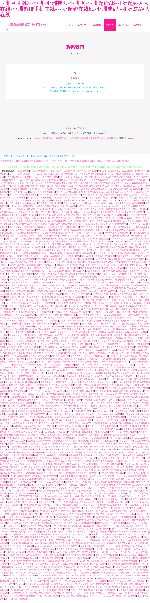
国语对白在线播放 (15, 302)
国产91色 (9, 540)
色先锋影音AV (6, 214)
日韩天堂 (32, 396)
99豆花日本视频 (21, 376)
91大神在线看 (93, 247)
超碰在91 (130, 469)
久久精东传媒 (135, 428)
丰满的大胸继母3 (95, 176)
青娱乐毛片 (132, 220)
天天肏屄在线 (23, 294)
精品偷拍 (139, 288)
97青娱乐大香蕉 (16, 478)
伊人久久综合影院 (113, 370)
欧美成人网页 (116, 302)
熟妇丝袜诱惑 (139, 261)
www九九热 (16, 425)
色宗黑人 (63, 244)
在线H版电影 (123, 522)
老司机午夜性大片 (50, 481)
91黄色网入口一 (76, 305)
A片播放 (32, 296)
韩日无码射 (97, 575)
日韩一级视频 (27, 276)
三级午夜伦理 (81, 288)
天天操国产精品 (63, 543)
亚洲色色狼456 (119, 332)
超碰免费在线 (19, 598)
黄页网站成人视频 (72, 217)
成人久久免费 (110, 317)
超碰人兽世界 (98, 279)
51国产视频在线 (7, 253)
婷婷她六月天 (125, 402)
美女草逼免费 (121, 226)
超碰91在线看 (11, 241)
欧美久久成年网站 (43, 209)
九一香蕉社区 (101, 373)
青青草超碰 (41, 232)
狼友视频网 (5, 522)
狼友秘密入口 (17, 569)
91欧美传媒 (136, 238)
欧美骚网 (85, 338)
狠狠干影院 (91, 267)
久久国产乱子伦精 (50, 235)
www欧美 (61, 253)
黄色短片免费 (15, 176)
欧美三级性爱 (52, 279)
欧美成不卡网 (60, 364)
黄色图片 (137, 296)
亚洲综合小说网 (141, 572)
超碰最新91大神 (26, 308)
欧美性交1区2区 (25, 534)
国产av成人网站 (70, 296)
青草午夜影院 (127, 182)
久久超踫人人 (52, 273)
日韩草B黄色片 (70, 496)
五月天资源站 (114, 484)
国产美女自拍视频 (137, 396)
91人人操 (108, 414)
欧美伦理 (131, 390)
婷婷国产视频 (44, 528)
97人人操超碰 (131, 507)
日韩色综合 (102, 478)
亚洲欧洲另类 (47, 200)
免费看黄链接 (97, 563)
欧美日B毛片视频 (13, 299)
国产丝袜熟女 (37, 472)
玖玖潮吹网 (40, 329)
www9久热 (142, 323)
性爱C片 (9, 212)
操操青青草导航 (80, 446)
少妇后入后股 (134, 414)
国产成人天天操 (109, 522)
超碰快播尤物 (115, 548)
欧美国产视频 (113, 566)
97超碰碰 (110, 496)
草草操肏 (14, 264)
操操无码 (119, 472)
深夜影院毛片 (100, 499)
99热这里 (88, 592)
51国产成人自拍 (138, 235)
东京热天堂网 (13, 452)
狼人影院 (65, 291)
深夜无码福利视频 (33, 428)
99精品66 (121, 343)
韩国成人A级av (107, 206)
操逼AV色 (85, 258)
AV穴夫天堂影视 (121, 279)
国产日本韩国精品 (8, 188)
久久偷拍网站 (93, 311)
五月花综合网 (132, 525)
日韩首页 (37, 414)
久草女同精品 (117, 250)
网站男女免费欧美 (90, 554)
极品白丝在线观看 (114, 179)
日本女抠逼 (86, 484)
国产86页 (21, 361)
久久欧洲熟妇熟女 (82, 376)
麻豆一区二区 (98, 431)
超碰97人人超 (75, 282)
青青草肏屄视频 (76, 519)
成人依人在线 (54, 220)
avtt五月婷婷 (45, 592)
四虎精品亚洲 (89, 320)
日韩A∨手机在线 (95, 446)
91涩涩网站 (74, 238)
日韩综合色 (81, 276)
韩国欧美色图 (73, 261)
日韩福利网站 (118, 543)
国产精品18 (99, 496)
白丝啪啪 (48, 472)
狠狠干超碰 (10, 516)
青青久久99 (133, 299)
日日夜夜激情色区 (21, 510)
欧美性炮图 (87, 402)
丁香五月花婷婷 (101, 229)
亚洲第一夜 (22, 446)
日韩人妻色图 (34, 516)
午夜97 (130, 595)
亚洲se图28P (94, 367)
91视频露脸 (5, 314)
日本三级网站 (36, 326)
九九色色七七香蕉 (50, 311)
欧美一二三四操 (28, 578)
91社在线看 (30, 420)
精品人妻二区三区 (93, 405)
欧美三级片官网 (69, 461)
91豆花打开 (28, 176)
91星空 (90, 452)
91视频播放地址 (63, 384)
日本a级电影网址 (141, 241)
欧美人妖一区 (71, 587)
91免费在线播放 (139, 560)
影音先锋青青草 (63, 428)
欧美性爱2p (143, 361)
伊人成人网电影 (75, 299)
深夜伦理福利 (40, 422)
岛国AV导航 (72, 525)
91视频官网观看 (99, 484)
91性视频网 (73, 551)
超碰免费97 (77, 513)
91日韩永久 (81, 396)
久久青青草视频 (134, 264)
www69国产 (68, 516)
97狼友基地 (8, 381)
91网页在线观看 (30, 522)
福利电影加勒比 (85, 566)
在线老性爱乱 (79, 589)
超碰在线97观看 (128, 323)
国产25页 (120, 534)
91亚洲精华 (18, 270)
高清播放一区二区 (127, 437)
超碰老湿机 (139, 340)
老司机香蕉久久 (20, 481)
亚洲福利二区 (131, 250)
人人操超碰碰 (6, 393)
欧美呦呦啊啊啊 (105, 464)
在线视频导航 (63, 214)
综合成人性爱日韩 (38, 346)
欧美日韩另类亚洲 (50, 446)
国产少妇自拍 (31, 592)
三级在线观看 (76, 592)
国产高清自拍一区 (101, 299)
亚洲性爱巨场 (108, 546)
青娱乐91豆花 (102, 513)
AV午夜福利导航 (70, 203)
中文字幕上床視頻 (39, 566)
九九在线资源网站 (109, 443)
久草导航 (44, 255)
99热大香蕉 (57, 217)
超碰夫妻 (39, 455)
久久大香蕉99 (132, 420)
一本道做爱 (109, 220)
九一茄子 (56, 381)
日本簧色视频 (123, 238)
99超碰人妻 (93, 276)
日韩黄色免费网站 (121, 247)
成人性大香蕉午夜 (15, 543)
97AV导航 (48, 326)
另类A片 (109, 279)
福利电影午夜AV (112, 431)
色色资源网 (39, 387)
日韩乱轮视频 (60, 507)
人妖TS (49, 505)
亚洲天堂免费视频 (25, 548)
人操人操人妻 (65, 323)
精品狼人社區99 (14, 288)
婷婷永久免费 (67, 387)
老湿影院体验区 (108, 487)
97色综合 (68, 414)
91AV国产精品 (100, 223)
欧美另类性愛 (94, 546)
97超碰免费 (18, 437)
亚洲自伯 (137, 191)
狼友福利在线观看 (64, 361)
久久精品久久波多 (107, 276)
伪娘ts (120, 352)
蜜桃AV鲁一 (30, 399)
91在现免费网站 (92, 305)
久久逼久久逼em (71, 422)
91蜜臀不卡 (97, 296)
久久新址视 (99, 238)
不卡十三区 (38, 540)
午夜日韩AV (96, 329)
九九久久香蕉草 (26, 440)
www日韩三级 (11, 440)
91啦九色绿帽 (97, 370)
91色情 (113, 387)
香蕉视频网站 (118, 320)
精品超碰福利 (56, 572)
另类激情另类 (89, 581)
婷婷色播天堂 (29, 288)
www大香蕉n (81, 176)
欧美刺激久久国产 (117, 502)
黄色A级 (65, 592)
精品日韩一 (134, 563)
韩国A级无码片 (37, 294)
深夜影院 (70, 308)
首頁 (71, 25)
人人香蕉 (52, 261)
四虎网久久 (15, 244)
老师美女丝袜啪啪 (77, 244)
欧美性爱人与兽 (10, 203)
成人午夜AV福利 (55, 379)
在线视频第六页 (118, 285)
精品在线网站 (22, 551)
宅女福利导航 (48, 305)
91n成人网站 (112, 191)
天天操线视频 (87, 261)
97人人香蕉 (83, 595)
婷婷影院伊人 (48, 191)
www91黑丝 (40, 179)
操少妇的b (131, 217)
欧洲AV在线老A (37, 323)
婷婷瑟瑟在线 (114, 346)
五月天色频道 (54, 440)
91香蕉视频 (126, 493)
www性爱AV (59, 314)
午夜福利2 (141, 282)
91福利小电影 (136, 376)
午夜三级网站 (69, 560)
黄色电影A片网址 (88, 472)
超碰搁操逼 (115, 173)
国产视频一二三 (123, 481)
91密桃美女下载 (77, 273)
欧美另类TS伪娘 (75, 343)
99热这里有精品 (42, 188)
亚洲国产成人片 (85, 185)
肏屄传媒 (20, 352)
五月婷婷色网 (6, 182)
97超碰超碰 (41, 261)
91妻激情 (56, 592)
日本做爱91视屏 (107, 311)
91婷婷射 (15, 472)
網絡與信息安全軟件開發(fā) (54, 141)
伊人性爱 (51, 299)
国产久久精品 (119, 525)
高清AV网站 (69, 379)
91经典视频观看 (47, 349)
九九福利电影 (133, 285)
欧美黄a (136, 452)
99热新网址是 (65, 241)
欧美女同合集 (75, 355)
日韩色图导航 (25, 373)
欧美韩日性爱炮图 (33, 478)
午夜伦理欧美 (6, 575)
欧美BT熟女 (74, 279)
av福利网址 (21, 235)
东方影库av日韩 (43, 317)
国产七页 (51, 320)
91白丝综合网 (43, 587)
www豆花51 (44, 522)
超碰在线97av (15, 566)
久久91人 (4, 244)
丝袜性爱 (63, 279)
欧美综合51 (44, 352)
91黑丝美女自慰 (100, 197)
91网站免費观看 (135, 393)
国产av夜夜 (78, 250)
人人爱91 (83, 349)
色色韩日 (11, 461)
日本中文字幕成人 (101, 232)
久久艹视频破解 (92, 543)
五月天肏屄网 (65, 408)
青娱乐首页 (30, 587)
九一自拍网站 (50, 229)
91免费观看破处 (130, 302)
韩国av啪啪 (130, 352)
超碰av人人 (23, 194)
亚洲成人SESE (19, 575)
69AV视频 (31, 554)
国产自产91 (89, 250)
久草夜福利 (130, 282)
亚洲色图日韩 (139, 411)
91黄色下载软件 (13, 455)
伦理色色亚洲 (68, 440)
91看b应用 (114, 490)
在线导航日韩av (18, 572)
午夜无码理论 (27, 209)
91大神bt (115, 203)
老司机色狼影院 (26, 537)
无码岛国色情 (29, 261)
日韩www (19, 587)
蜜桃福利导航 (102, 323)
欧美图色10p (110, 352)
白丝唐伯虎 (16, 507)
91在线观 (25, 472)
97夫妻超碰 (108, 329)
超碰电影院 (94, 349)
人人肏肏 (40, 291)
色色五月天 (119, 367)
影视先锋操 (82, 209)
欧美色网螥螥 (70, 531)
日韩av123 (121, 595)
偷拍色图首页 (9, 223)
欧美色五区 (87, 223)
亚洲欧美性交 (70, 352)
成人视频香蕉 (75, 223)
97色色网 (61, 575)
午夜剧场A (107, 528)
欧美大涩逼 (98, 592)
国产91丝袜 (71, 209)
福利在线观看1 (33, 235)
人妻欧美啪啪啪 (65, 478)
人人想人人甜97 (55, 367)
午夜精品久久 (130, 379)
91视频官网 (117, 340)
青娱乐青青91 (110, 308)
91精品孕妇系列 (74, 466)
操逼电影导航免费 (35, 443)
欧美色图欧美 (129, 188)
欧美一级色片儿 (97, 314)
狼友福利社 (53, 232)
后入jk (113, 255)
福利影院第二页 (101, 434)
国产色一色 (86, 364)
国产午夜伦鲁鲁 (26, 264)
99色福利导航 (31, 569)
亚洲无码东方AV (121, 364)
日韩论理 (43, 569)
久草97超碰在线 (70, 437)
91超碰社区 (84, 191)
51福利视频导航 (141, 346)
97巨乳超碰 (87, 358)
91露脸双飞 (119, 399)
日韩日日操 (54, 282)
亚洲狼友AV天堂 (39, 214)
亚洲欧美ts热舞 (72, 484)
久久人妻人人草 (49, 464)
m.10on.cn (36, 141)
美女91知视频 (133, 513)
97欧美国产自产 (29, 507)
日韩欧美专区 (77, 464)
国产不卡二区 (57, 352)
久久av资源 (98, 235)
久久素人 (63, 235)
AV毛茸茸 (100, 355)
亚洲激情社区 (21, 384)
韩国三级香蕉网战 (69, 563)
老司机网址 (61, 194)
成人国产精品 (93, 428)
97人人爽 (124, 505)
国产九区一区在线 (18, 443)
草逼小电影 (114, 323)
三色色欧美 (10, 563)
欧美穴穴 (110, 212)
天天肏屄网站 (14, 434)
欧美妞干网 (23, 185)
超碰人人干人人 (28, 370)
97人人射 (122, 443)
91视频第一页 (58, 578)
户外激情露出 (76, 291)
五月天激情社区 (102, 255)
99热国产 (135, 405)
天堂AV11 (36, 402)
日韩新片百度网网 (107, 343)
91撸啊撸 (37, 241)
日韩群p (13, 194)
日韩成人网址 (56, 206)
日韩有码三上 (75, 581)
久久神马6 (122, 317)
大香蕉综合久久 (16, 282)
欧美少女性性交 (75, 528)
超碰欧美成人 (122, 258)
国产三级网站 (112, 355)
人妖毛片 (39, 598)
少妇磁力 (140, 188)
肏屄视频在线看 (118, 420)
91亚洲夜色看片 (89, 253)
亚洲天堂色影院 (79, 428)
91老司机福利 (81, 534)
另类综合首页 (57, 425)
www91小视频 (113, 598)
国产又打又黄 (103, 578)
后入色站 (32, 358)
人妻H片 (140, 510)
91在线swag (88, 282)
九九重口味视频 (41, 335)
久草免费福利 (70, 572)
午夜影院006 (68, 264)
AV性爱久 (35, 191)
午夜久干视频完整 (134, 449)
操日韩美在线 (58, 493)
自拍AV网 (72, 185)
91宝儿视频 (55, 595)
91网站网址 (47, 203)
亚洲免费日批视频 (16, 420)
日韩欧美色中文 (95, 317)
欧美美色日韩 (127, 528)
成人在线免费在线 (27, 496)
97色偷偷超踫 (70, 317)
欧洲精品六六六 (133, 487)
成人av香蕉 (137, 589)
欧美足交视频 (89, 478)
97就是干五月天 (132, 475)
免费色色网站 (54, 346)
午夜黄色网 (44, 595)
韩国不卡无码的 (67, 399)
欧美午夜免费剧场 (31, 525)
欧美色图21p (127, 346)
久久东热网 (77, 390)
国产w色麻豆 (123, 376)
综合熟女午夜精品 (106, 472)
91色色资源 (44, 425)
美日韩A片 (115, 493)
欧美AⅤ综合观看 (67, 276)
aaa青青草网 (107, 364)
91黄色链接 (46, 525)
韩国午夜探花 (52, 270)
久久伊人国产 (6, 349)
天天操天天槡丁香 (38, 220)
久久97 (132, 212)
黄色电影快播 (77, 182)
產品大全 (97, 25)
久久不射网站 (41, 546)
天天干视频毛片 (94, 200)
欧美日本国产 (27, 179)
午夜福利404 (92, 241)
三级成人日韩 (64, 464)
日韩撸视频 (139, 592)
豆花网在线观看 (44, 420)
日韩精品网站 (79, 408)
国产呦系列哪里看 (60, 340)
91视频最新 (142, 212)
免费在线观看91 (10, 226)
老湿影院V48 (131, 472)
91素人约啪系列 (12, 408)
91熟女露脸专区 (128, 598)
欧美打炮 (13, 499)
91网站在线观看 (127, 461)
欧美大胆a (16, 581)
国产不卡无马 (125, 589)
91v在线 (13, 191)
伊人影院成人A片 (33, 314)
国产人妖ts (34, 349)
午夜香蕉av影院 (40, 431)
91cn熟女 (130, 367)
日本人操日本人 (82, 294)
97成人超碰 (52, 469)
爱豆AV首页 (89, 291)
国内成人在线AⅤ (17, 390)
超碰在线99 (105, 543)
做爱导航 (42, 584)
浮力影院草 (95, 487)
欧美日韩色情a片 (134, 253)
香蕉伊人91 (44, 244)
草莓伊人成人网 (111, 235)
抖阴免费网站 (68, 455)
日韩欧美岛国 (115, 358)
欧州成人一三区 (115, 478)
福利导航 (30, 598)
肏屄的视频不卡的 (114, 381)
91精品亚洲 (54, 566)
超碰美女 (40, 496)
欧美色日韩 (57, 420)
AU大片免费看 (75, 235)
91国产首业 (84, 563)
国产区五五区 (64, 449)
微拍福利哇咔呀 (16, 338)
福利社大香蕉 (137, 255)
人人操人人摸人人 (127, 458)
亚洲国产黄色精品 (103, 340)
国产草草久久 (114, 499)
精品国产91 (120, 449)
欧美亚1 (57, 455)
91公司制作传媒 (94, 589)
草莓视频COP (31, 352)
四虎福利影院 (120, 264)
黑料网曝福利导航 (103, 393)
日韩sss (26, 566)
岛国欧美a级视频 (64, 589)
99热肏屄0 (123, 428)
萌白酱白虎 (24, 601)
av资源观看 (144, 270)
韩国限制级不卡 (14, 206)
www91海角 (93, 206)
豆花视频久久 (117, 185)
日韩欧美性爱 (44, 381)
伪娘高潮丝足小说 (11, 458)
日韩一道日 (77, 443)
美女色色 (104, 305)
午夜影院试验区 (110, 572)
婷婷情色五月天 (111, 437)
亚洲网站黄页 (44, 197)
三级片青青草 (74, 326)
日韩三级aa (24, 323)
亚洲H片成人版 (74, 197)
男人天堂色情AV (115, 261)
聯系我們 (109, 25)
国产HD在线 (58, 373)
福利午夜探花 (27, 458)
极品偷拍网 (125, 490)
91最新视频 (62, 458)
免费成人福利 (80, 247)
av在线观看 (53, 417)
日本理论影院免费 (59, 188)
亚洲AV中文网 (121, 396)
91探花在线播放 (78, 214)
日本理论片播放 (56, 557)
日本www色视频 (58, 528)
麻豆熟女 (128, 340)
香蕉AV (41, 505)
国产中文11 (142, 217)
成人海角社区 (63, 320)
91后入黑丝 (50, 267)
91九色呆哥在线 (95, 396)
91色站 (133, 364)
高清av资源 (140, 484)
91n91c (3, 475)
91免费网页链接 (123, 214)
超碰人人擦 (12, 285)
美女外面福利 (109, 200)
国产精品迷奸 (91, 464)
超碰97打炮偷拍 (41, 513)
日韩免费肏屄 (112, 458)
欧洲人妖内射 (124, 255)
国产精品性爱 (44, 332)
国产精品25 (78, 323)
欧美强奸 (109, 569)
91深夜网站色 (44, 502)
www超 (13, 534)
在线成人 (38, 458)
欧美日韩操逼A (115, 335)
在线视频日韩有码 (35, 461)
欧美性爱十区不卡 (87, 578)
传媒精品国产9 (133, 343)
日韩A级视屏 (49, 458)
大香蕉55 (109, 422)
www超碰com (28, 581)
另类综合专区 (87, 217)
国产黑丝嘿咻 (19, 584)
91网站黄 (113, 452)
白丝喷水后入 (129, 179)
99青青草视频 (70, 370)
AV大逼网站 (12, 537)
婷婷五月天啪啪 (87, 393)
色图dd (39, 364)
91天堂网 (122, 390)
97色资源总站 (61, 519)
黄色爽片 (61, 229)
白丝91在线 (81, 206)
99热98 (141, 472)
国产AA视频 (81, 308)
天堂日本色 (70, 584)
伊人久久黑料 (97, 258)
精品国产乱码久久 (126, 308)
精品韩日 (52, 214)
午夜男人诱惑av (89, 384)
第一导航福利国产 (19, 217)
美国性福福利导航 (26, 188)
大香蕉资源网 (34, 446)
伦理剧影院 (10, 294)
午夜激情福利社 (55, 370)
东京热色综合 (102, 302)
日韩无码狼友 (82, 522)
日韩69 (45, 414)
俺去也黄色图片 (35, 575)
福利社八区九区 (34, 393)
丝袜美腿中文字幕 (101, 493)
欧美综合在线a (120, 414)
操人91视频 (92, 214)
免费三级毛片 (69, 522)
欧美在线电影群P (75, 507)
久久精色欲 (42, 247)
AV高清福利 (126, 499)
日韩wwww (45, 223)
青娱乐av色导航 (59, 197)
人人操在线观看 (102, 420)
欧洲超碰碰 (86, 279)
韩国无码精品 (141, 531)
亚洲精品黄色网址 (128, 557)
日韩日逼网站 (41, 176)
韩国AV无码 (72, 191)
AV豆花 (28, 431)
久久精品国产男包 (99, 440)
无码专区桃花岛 (44, 340)
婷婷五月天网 (38, 589)
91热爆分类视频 (128, 519)
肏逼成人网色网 (52, 598)
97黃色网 (49, 250)
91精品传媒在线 (75, 194)
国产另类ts (73, 349)
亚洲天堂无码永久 (84, 379)
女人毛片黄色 (130, 578)
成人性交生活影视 (77, 490)
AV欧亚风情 (133, 554)
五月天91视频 (89, 466)
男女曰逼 (104, 475)
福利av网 (7, 598)
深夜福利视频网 (137, 522)
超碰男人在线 (116, 349)
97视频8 (128, 261)
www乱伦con (100, 379)
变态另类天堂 (109, 481)
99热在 (3, 420)
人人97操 (128, 241)
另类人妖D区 (87, 238)
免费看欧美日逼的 (83, 516)
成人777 (49, 496)
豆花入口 (30, 212)
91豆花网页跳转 (32, 437)
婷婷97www (81, 367)
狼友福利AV (31, 361)
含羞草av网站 (86, 285)
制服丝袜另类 (120, 464)
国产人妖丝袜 (59, 393)
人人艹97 (54, 513)
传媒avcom (109, 396)
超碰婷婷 (75, 270)
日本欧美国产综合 (106, 214)
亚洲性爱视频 (96, 595)
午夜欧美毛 (65, 311)
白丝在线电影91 (77, 267)
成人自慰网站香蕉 (47, 361)
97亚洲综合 (30, 338)
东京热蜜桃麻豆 (93, 273)
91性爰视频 (109, 270)
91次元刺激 (54, 302)
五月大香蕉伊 (134, 226)
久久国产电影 (52, 323)
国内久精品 (125, 405)
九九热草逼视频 (39, 563)
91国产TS (104, 349)
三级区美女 (75, 340)
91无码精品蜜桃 (94, 572)
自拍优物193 (70, 329)
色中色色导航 (122, 206)
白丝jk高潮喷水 (125, 452)
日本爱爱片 (43, 206)
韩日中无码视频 (139, 569)
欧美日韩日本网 (105, 507)
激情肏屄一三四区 (11, 247)
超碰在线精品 (107, 417)
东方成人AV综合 (86, 255)
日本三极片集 (38, 253)
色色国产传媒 (115, 434)
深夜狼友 (136, 575)
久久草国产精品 (29, 528)
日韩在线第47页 (99, 346)
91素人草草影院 (37, 173)
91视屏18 (87, 235)
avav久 (128, 185)
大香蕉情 (36, 285)
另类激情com (69, 206)
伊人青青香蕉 (9, 320)
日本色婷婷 (108, 226)
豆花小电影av (97, 537)
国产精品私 (75, 499)
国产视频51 (40, 264)
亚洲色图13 (59, 505)
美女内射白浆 (121, 212)
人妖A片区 (22, 396)
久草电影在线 (31, 502)
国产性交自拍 (119, 361)
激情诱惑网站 (76, 320)
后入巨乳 (33, 217)
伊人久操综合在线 (68, 487)
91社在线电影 (113, 182)
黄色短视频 (121, 273)
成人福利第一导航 (104, 282)
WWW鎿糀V (128, 173)
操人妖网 (111, 267)
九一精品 (9, 384)
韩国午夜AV (103, 173)
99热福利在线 (58, 402)
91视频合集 (79, 417)
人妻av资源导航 (16, 197)
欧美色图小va (134, 332)
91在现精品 (31, 584)
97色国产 (78, 387)
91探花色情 (69, 396)
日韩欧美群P (54, 176)
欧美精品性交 (115, 197)
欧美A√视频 (140, 173)
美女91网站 (125, 575)
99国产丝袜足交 (100, 411)
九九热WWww (95, 209)
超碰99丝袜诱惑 (132, 229)
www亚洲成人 (139, 584)
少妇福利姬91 (35, 551)
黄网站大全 (123, 440)
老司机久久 (87, 232)
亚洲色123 (115, 305)
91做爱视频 (121, 496)
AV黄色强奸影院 (111, 575)
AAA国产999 (143, 179)
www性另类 (120, 455)
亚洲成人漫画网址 (48, 510)
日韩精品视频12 (129, 548)
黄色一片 (11, 446)
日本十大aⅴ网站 (66, 376)
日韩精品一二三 (93, 417)
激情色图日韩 (72, 578)
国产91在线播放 (52, 387)
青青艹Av (9, 358)
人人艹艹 (15, 513)
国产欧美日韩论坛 (110, 405)
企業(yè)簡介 (82, 25)
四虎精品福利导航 (131, 581)
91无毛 (6, 425)
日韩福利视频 (41, 212)
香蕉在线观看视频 (72, 557)
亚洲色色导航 (23, 346)
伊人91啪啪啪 (122, 267)
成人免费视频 (131, 270)
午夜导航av (20, 212)
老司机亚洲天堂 (141, 197)
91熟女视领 (77, 449)
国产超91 (87, 194)
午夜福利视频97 (110, 589)
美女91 (43, 320)
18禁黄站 (32, 332)
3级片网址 (21, 461)
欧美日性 (70, 475)
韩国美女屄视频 (123, 314)
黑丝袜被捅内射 (134, 291)
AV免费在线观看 (136, 206)
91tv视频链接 (52, 452)
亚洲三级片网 (98, 455)
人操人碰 (120, 270)
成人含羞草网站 (124, 296)
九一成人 (17, 528)
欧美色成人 (89, 458)
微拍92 (35, 373)
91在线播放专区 (131, 338)
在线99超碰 (20, 381)
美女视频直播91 (138, 387)
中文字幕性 (97, 376)
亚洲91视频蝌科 (141, 182)
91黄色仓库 (124, 209)
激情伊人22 (51, 466)
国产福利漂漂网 (36, 194)
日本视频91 (132, 273)
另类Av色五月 (71, 212)
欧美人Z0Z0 (121, 546)
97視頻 (58, 516)
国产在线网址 (27, 335)
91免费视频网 (67, 176)
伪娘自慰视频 (47, 390)
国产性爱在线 (47, 516)
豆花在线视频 (111, 537)
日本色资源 (129, 349)
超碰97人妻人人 (14, 525)
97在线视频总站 (67, 405)
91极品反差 (18, 387)
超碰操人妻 (97, 226)
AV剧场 (53, 449)
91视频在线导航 (26, 546)
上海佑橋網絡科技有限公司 (80, 141)
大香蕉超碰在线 (73, 258)
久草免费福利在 (44, 554)
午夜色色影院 (88, 557)
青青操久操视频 (120, 393)
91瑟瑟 (118, 417)
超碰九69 (42, 376)
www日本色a (18, 314)
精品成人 (26, 299)
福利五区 (91, 490)
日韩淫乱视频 (19, 531)
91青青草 (75, 179)
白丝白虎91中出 (85, 434)
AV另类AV (143, 496)
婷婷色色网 (50, 194)
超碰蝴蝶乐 (114, 557)
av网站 (140, 458)
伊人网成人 (102, 502)
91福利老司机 (127, 484)
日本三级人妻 (80, 361)
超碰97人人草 (76, 502)
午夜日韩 (98, 414)
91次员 (93, 461)
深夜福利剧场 (109, 376)
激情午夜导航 (128, 288)
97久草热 (109, 455)
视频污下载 (42, 367)
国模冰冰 (7, 584)
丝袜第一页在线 (139, 466)
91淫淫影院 (132, 311)
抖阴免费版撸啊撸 (87, 525)
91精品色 (34, 510)
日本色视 (79, 173)
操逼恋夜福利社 (27, 329)
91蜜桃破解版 (33, 572)
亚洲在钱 (135, 355)
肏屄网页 (126, 326)
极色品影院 (121, 311)
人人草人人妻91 (42, 449)
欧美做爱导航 (100, 566)
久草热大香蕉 (113, 510)
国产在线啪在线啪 (141, 384)
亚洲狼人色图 (116, 581)
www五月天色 (9, 411)
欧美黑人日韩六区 (63, 250)
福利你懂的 (50, 411)
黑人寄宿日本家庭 (24, 414)
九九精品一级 (133, 464)
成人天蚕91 (99, 551)
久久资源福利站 (117, 540)
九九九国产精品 (32, 223)
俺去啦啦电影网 (45, 560)
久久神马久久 (17, 317)
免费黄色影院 (141, 478)
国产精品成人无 (82, 335)
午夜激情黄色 (102, 291)
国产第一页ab (137, 247)
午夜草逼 (99, 390)
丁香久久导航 (116, 241)
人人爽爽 (108, 244)
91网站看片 (32, 381)
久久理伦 (4, 338)
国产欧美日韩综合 (62, 200)
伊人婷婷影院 (126, 584)
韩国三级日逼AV (57, 308)
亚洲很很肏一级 (14, 484)
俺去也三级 (104, 531)
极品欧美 (58, 560)
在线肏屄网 (47, 238)
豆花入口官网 (58, 209)
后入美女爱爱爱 (50, 478)
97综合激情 (12, 490)
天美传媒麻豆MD (59, 223)
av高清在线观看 (14, 261)
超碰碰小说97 (131, 408)
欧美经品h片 (62, 411)
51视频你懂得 (67, 220)
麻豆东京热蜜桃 (101, 387)
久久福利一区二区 (15, 340)
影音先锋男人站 (139, 490)
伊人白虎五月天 (42, 308)
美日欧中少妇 (17, 493)
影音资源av (8, 466)
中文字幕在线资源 (94, 244)
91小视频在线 (90, 507)
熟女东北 (4, 560)
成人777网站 (113, 505)
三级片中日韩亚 (36, 487)
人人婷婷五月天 (98, 598)
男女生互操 (14, 258)
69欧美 (97, 528)
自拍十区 (69, 402)
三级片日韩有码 (74, 253)
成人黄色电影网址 (17, 267)
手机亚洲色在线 (10, 379)
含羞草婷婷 (24, 305)
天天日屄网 (135, 258)
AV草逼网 (88, 387)
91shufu (53, 212)
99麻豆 (76, 414)
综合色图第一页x (50, 241)
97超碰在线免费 (38, 469)
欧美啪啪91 (97, 270)
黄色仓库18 (61, 551)
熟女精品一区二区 (132, 551)
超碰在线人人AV (54, 548)
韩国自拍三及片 (33, 390)
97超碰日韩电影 (102, 203)
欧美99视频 (16, 522)
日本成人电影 (86, 422)
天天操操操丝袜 (19, 200)
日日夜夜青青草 (34, 464)
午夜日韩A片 (54, 226)
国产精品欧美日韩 (8, 185)
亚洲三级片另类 (129, 370)
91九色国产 (88, 390)
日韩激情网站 (23, 411)
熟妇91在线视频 (20, 487)
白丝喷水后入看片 (103, 217)
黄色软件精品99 (57, 258)
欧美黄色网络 (32, 320)
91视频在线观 (134, 443)
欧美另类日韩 (50, 490)
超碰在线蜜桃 (27, 513)
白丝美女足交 (33, 200)
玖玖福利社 (64, 232)
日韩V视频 (30, 302)
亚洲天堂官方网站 (85, 373)
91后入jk (54, 244)
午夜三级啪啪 (85, 296)
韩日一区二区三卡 (33, 543)
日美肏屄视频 (81, 546)
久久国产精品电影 (91, 443)
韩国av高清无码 (71, 255)
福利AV (24, 434)
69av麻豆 (37, 355)
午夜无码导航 (101, 557)
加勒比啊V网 (39, 270)
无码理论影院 (61, 305)
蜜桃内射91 (98, 188)
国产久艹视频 (21, 311)
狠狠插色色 (60, 475)
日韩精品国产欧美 (134, 540)
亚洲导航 (70, 546)
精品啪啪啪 (132, 361)
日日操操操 (129, 478)
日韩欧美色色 (83, 329)
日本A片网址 (137, 481)
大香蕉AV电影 (108, 273)
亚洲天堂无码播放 (129, 566)
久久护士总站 (65, 446)
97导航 (116, 528)
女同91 (141, 566)
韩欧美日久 (64, 182)
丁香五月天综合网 (21, 469)
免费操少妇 (47, 314)
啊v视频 (100, 466)
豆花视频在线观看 (50, 182)
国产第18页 (50, 589)
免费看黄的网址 (101, 358)
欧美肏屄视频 (109, 595)
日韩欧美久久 (31, 197)
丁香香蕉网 (10, 361)
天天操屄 (55, 358)
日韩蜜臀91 (98, 332)
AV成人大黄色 (115, 411)
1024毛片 (61, 261)
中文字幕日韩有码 (27, 367)
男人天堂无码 (17, 405)
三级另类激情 (62, 355)
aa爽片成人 (50, 253)
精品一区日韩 (42, 302)
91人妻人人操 (111, 402)
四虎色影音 (139, 194)
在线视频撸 (110, 258)
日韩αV (20, 223)
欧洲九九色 (84, 437)
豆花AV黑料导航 (96, 534)
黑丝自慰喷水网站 (20, 220)
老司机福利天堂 (67, 431)
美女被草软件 (19, 364)
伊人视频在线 (11, 519)
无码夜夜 (143, 311)
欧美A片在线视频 (63, 390)
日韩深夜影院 (54, 563)
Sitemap (131, 141)
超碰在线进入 (83, 560)
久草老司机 (107, 361)
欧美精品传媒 (122, 200)
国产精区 (82, 531)
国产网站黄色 (128, 417)
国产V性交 (140, 469)
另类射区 (141, 578)
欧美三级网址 (25, 279)
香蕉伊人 (65, 381)
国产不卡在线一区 (102, 285)
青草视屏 (128, 194)
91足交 (133, 200)
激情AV (11, 402)
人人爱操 (75, 472)
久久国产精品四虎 (20, 273)
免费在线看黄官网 (118, 513)
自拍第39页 (132, 455)
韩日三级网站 (84, 537)
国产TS (28, 282)
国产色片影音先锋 (55, 329)
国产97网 (101, 267)
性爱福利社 (133, 329)
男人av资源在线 (67, 598)
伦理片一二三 (90, 449)
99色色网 (96, 364)
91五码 (11, 587)
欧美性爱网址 (29, 484)
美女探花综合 (84, 481)
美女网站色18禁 (83, 431)
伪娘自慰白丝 (6, 481)
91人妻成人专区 (12, 179)
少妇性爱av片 (121, 329)
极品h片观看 (24, 589)
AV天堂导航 (46, 437)
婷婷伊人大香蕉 (109, 560)
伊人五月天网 (54, 247)
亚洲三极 (70, 493)
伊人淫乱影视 (21, 332)
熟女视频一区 (96, 294)
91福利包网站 (92, 408)
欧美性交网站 (40, 534)
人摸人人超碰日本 (106, 253)
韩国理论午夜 (75, 554)
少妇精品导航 (106, 408)
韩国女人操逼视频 (69, 566)
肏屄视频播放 (77, 381)
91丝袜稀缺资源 (10, 367)
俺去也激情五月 (47, 384)
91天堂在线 (95, 560)
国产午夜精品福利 (87, 302)
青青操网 (49, 443)
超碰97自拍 (22, 296)
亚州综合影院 (58, 288)
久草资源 (11, 346)
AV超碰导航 (107, 399)
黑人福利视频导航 (99, 338)
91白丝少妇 (41, 370)
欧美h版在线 (72, 314)
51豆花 (8, 528)
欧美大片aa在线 (43, 484)
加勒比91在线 (127, 223)
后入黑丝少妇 (87, 179)
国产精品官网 (35, 238)
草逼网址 (64, 581)
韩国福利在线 (116, 531)
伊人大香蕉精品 (98, 212)
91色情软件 (14, 209)
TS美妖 (108, 332)
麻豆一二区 (131, 244)
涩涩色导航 (42, 399)
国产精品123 (132, 320)
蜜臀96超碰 (8, 332)
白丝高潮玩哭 (49, 575)
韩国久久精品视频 (125, 294)
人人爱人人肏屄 (87, 505)
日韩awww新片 (82, 440)
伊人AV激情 (53, 499)
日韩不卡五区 (35, 311)
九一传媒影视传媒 (36, 466)
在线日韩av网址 (76, 188)
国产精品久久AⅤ (21, 182)
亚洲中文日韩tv (10, 373)
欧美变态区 (113, 584)
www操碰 (47, 393)
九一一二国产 (99, 326)
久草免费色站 (142, 519)
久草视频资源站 (34, 531)
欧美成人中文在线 (11, 422)
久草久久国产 (39, 408)
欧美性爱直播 (21, 358)
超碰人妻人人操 (30, 560)
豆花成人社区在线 (96, 288)
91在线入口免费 (82, 220)
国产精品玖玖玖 (61, 238)
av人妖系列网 (21, 466)
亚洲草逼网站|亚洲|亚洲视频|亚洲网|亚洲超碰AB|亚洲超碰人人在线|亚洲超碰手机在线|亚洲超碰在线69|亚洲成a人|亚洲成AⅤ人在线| (60, 163)
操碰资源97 (84, 569)
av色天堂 (124, 203)
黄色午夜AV (85, 270)
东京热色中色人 (30, 206)
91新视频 (57, 437)
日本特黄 (13, 546)
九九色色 (31, 364)
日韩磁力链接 (27, 452)
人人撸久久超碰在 (15, 431)
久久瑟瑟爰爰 (22, 238)
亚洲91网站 (86, 326)
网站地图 (125, 163)
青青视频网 (69, 367)
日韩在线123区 (96, 352)
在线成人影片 (62, 267)
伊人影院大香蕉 (133, 399)
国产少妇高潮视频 (83, 493)
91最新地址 (35, 305)
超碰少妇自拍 (41, 379)
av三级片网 (20, 554)
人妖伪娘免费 (83, 370)
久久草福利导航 (44, 288)
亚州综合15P (81, 264)
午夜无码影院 (110, 296)
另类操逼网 (30, 317)
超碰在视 (70, 288)
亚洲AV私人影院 (59, 554)
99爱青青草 (62, 510)
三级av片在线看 (119, 554)
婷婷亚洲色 (136, 326)
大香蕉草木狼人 (86, 496)
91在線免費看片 (7, 352)
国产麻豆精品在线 (101, 194)
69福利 (78, 402)
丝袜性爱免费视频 (23, 540)
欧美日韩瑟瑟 (36, 229)
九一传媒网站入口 (22, 214)
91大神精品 (92, 531)
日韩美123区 (119, 244)
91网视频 (9, 554)
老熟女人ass (5, 220)
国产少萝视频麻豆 (113, 188)
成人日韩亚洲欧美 (105, 449)
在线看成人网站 (28, 291)
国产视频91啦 (125, 191)
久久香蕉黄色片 (67, 173)
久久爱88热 (39, 276)
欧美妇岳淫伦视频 (15, 343)
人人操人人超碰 (26, 519)
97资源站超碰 (19, 393)
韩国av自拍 (24, 326)
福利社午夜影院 (117, 469)
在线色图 (42, 296)
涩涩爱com (110, 176)
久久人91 (46, 402)
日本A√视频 (65, 513)
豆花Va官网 (99, 402)
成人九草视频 (57, 285)
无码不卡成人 (59, 537)
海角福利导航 (67, 226)
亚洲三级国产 (91, 173)
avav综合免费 (102, 490)
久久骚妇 (78, 478)
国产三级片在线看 (38, 499)
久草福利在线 (139, 431)
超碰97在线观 (140, 335)
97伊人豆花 (64, 179)
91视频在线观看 (139, 314)
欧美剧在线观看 (137, 203)
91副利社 (142, 548)
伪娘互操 (131, 232)
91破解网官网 (100, 519)
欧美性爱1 (76, 384)
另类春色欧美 (46, 373)
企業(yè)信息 (123, 25)
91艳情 (28, 270)
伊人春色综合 (25, 241)
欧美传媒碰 (126, 431)
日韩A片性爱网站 (134, 543)
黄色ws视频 (95, 522)
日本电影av (138, 276)
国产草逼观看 (73, 364)
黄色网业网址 (49, 551)
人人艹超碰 (12, 308)
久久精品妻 (85, 548)
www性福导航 (12, 329)
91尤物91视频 (118, 217)
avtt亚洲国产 (140, 499)
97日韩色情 (127, 197)
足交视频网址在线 (11, 370)
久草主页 (115, 461)
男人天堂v (110, 314)
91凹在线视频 (141, 349)
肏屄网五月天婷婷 (62, 443)
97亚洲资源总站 (37, 273)
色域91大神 (5, 200)
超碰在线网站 (117, 194)
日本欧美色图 (6, 437)
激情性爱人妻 (44, 217)
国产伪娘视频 (103, 469)
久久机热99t (120, 422)
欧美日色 (13, 279)
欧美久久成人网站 (15, 232)
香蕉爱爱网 (21, 516)
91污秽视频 (12, 326)
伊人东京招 (35, 203)
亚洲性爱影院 (48, 185)
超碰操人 (88, 381)
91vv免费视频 (52, 173)
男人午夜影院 (139, 402)
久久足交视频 (23, 417)
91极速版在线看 (123, 176)
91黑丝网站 (49, 540)
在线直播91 (100, 505)
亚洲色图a (135, 279)
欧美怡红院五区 (59, 332)
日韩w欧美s (61, 185)
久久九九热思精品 (140, 185)
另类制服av (121, 220)
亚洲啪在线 (90, 323)
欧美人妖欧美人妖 (106, 384)
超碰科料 (76, 469)
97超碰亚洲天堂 (40, 557)
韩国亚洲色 (88, 528)
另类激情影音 (81, 475)
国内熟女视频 (116, 425)
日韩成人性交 (100, 261)
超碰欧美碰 (143, 434)
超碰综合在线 (75, 411)
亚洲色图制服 (35, 185)
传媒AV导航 (33, 384)
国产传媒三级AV (27, 258)
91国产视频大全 (130, 358)
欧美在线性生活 (87, 420)
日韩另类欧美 (72, 393)
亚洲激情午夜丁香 (132, 381)
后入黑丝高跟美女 (99, 335)
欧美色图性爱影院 (102, 185)
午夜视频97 (83, 487)
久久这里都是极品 (45, 475)
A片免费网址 (68, 534)
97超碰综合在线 (28, 247)
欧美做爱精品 (111, 592)
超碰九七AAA (123, 387)
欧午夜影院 (121, 253)
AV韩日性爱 (118, 282)
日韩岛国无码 (11, 305)
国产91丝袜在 (87, 340)
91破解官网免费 (26, 379)
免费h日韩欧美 (86, 551)
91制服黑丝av (52, 276)
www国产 (9, 557)
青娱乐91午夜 (44, 493)
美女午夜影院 (49, 428)
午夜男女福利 (48, 355)
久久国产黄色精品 (72, 425)
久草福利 (142, 250)
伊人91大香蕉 (99, 182)
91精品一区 (83, 352)
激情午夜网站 (73, 229)
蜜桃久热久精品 (130, 434)
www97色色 (113, 519)
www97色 (87, 411)
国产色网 (4, 499)
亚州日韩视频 (111, 446)
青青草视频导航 (88, 469)
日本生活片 (125, 355)
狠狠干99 (54, 335)
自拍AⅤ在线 (52, 179)
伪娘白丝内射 (110, 390)
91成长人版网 (56, 255)
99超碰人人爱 (89, 502)
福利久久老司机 (10, 323)
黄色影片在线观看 (109, 428)
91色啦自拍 (42, 396)
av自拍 (61, 212)
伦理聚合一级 (27, 422)
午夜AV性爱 (57, 531)
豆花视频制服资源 (68, 481)
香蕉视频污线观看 (38, 226)
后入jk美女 (118, 408)
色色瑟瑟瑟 (104, 241)
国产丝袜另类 (13, 335)
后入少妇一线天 (78, 311)
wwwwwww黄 (101, 452)
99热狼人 (89, 519)
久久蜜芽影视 (60, 338)
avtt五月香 (56, 522)
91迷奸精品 (80, 452)
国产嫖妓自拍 (129, 425)
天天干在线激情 (38, 299)
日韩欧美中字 (139, 373)
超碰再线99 (41, 581)
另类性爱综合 (87, 414)
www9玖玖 (14, 291)
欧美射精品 (24, 226)
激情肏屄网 (86, 575)
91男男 (134, 209)
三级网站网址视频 (125, 587)
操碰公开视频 (74, 338)
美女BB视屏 (8, 311)
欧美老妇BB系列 (63, 540)
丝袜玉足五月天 (112, 516)
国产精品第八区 (91, 343)
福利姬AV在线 (142, 417)
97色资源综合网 (23, 402)
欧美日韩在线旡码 (43, 537)
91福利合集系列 (23, 253)
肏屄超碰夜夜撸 (75, 458)
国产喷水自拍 (124, 446)
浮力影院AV (87, 425)
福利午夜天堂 (94, 399)
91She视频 (129, 531)
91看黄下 (50, 519)
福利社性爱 (110, 534)
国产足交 (126, 466)
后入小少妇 (96, 481)
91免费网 (72, 434)
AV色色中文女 (75, 510)
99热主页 (127, 411)
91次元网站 (35, 182)
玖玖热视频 (76, 232)
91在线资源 (57, 317)
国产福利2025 (58, 525)
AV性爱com (18, 428)
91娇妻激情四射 (124, 276)
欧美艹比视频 (97, 220)
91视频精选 (64, 270)
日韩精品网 (26, 408)
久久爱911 (82, 317)
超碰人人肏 (137, 537)
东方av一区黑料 (79, 200)
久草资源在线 (65, 469)
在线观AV (101, 510)
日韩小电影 (14, 250)
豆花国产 (23, 490)
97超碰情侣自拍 (16, 592)
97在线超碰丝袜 (32, 343)
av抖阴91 (46, 285)
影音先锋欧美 (24, 191)
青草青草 (7, 510)
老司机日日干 (13, 276)
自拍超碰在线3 (54, 534)
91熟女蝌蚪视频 (116, 229)
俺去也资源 (39, 405)
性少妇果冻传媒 (56, 396)
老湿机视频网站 (24, 563)
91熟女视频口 (96, 437)
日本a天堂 (99, 458)
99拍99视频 (10, 417)
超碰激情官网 (114, 223)
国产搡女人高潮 (20, 349)
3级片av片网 (98, 516)
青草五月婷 (84, 314)
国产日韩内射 (42, 258)
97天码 (26, 229)
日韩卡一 (121, 487)
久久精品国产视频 (29, 244)
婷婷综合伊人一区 (138, 267)
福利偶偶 (136, 176)
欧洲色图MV (105, 554)
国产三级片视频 (43, 578)
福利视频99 (84, 212)
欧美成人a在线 (106, 264)
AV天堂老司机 (124, 560)
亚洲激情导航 (35, 481)
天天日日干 (24, 499)
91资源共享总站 (71, 569)
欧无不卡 (88, 182)
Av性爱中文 (53, 431)
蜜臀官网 (88, 188)
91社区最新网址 (103, 250)
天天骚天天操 (86, 229)
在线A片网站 (99, 381)
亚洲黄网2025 (37, 411)
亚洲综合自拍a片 (84, 332)
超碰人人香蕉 (79, 241)
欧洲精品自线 (38, 250)
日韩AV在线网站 (54, 296)
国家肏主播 (118, 507)
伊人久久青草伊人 (71, 548)
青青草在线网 (25, 285)
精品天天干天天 (133, 534)
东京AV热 (131, 422)
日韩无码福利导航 (113, 466)
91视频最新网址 (16, 449)
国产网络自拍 (126, 373)
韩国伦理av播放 (113, 288)
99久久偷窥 (93, 264)
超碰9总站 (142, 557)
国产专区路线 (134, 317)
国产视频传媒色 (72, 285)
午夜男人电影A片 (100, 548)
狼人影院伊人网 (52, 487)
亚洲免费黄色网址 (45, 338)
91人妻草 (46, 531)
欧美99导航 (83, 461)
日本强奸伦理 (23, 173)
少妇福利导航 (60, 326)
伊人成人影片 (110, 563)
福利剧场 (79, 405)
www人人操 (39, 548)
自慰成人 (64, 282)
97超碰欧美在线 (86, 203)
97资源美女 (54, 399)
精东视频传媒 (77, 543)
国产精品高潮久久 (123, 384)
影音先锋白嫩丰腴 (137, 505)
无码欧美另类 (67, 294)
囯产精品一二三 (113, 326)
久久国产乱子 (138, 214)
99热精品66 (67, 247)
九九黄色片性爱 (53, 264)
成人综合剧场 (56, 414)
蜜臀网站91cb (52, 405)
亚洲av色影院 (48, 543)
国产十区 (140, 461)
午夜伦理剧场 (27, 455)
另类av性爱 (64, 273)
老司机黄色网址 (45, 507)
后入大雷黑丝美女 (86, 587)
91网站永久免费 (35, 490)
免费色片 (57, 203)
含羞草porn (25, 250)
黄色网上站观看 (18, 464)
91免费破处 (60, 191)
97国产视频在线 (30, 595)
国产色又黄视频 (104, 320)
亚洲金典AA (89, 513)
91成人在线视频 (99, 584)
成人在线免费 (11, 601)
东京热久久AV (35, 434)
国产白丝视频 (31, 493)
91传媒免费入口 (30, 425)
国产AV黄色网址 (115, 379)
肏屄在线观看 (9, 355)
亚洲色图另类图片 (39, 417)
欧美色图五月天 (117, 475)
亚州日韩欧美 (127, 305)
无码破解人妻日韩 (15, 505)
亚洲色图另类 (110, 294)
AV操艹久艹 (133, 546)
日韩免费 (29, 449)
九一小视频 (39, 452)
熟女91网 (65, 358)
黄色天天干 (99, 179)
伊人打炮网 (113, 373)
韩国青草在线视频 (118, 299)
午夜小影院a (53, 581)
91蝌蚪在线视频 (40, 282)
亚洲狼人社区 (38, 279)
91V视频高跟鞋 (50, 434)
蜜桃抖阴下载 (6, 364)
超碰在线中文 (15, 229)
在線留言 (138, 25)
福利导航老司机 (15, 475)
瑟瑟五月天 (101, 587)
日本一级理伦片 (66, 452)
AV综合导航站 (66, 417)
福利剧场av (63, 490)
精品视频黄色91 (69, 595)
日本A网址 (87, 197)
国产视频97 (30, 340)
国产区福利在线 (98, 191)
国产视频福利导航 (31, 255)
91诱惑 (33, 376)
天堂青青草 (24, 203)
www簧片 (4, 534)
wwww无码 (61, 349)
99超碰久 (48, 455)
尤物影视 (29, 405)
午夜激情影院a (93, 361)
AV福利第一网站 (83, 584)
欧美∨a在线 (5, 273)
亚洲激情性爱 (10, 296)
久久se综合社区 (110, 209)
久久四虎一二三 (66, 335)
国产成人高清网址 (62, 472)
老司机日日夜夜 (125, 572)
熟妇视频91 (110, 238)
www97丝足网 (73, 575)
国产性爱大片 (15, 560)
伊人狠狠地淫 (72, 505)
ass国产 (28, 387)
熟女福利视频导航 (118, 291)
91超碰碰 (64, 499)
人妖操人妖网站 (118, 232)
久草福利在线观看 (69, 302)
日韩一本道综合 (53, 291)
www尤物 (7, 428)
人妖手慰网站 (89, 355)
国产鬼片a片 (106, 247)
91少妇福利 (141, 232)
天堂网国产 (61, 299)
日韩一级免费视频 (69, 346)
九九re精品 (46, 343)
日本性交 (45, 572)
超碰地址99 (139, 305)
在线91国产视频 (55, 422)
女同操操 (58, 496)
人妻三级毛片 (103, 461)
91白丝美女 (71, 537)
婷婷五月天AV (57, 587)
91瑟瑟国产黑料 (95, 308)
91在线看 (63, 434)
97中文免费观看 (59, 343)
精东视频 (61, 466)
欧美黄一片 (16, 255)
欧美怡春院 (30, 232)
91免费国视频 (15, 595)
